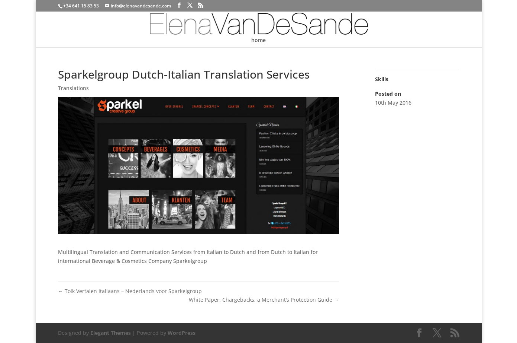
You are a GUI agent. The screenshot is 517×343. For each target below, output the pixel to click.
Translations (73, 88)
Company (160, 260)
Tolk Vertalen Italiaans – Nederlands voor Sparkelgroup (130, 291)
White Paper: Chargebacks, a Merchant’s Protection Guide (264, 299)
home (258, 41)
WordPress (182, 332)
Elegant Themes (110, 332)
